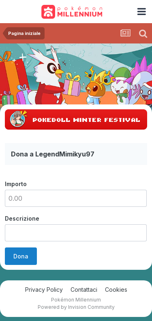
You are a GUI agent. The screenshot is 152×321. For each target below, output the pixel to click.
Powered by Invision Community (76, 307)
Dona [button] (20, 256)
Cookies (116, 289)
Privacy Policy (44, 289)
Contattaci (84, 289)
